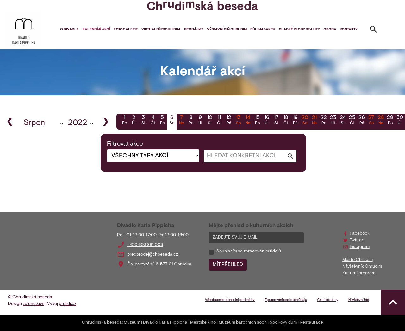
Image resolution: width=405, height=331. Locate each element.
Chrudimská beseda (102, 323)
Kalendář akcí (96, 29)
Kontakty (349, 29)
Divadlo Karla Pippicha (165, 323)
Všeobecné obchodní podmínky (230, 300)
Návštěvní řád (358, 300)
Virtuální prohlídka (161, 29)
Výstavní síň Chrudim (227, 29)
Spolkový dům (283, 323)
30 (399, 120)
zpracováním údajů (262, 251)
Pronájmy (193, 29)
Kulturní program (358, 273)
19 (295, 120)
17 (276, 120)
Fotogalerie (126, 29)
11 (219, 120)
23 (333, 120)
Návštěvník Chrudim (362, 266)
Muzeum (132, 323)
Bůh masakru (262, 29)
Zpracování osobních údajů (286, 300)
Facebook (360, 234)
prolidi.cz (67, 304)
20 (304, 120)
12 (229, 120)
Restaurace (311, 323)
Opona (329, 29)
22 (323, 120)
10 (210, 120)
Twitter (356, 240)
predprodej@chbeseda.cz (152, 254)
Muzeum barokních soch (243, 323)
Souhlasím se (248, 251)
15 (257, 120)
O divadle (69, 29)
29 (390, 120)
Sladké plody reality (299, 29)
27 (371, 120)
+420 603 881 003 (145, 245)
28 (380, 120)
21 (314, 120)
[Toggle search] (373, 30)
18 (285, 120)
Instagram (360, 247)
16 (266, 120)
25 (352, 120)
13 (238, 120)
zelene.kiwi (33, 304)
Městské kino (203, 323)
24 (342, 120)
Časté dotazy (327, 300)
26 (361, 120)
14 (247, 120)
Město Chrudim (357, 260)
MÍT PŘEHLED (228, 264)
